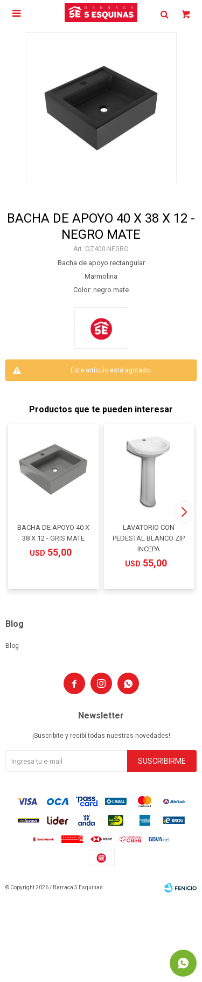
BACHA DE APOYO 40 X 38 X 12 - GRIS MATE (53, 532)
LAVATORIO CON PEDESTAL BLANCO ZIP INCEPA (149, 538)
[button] (184, 512)
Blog (12, 645)
